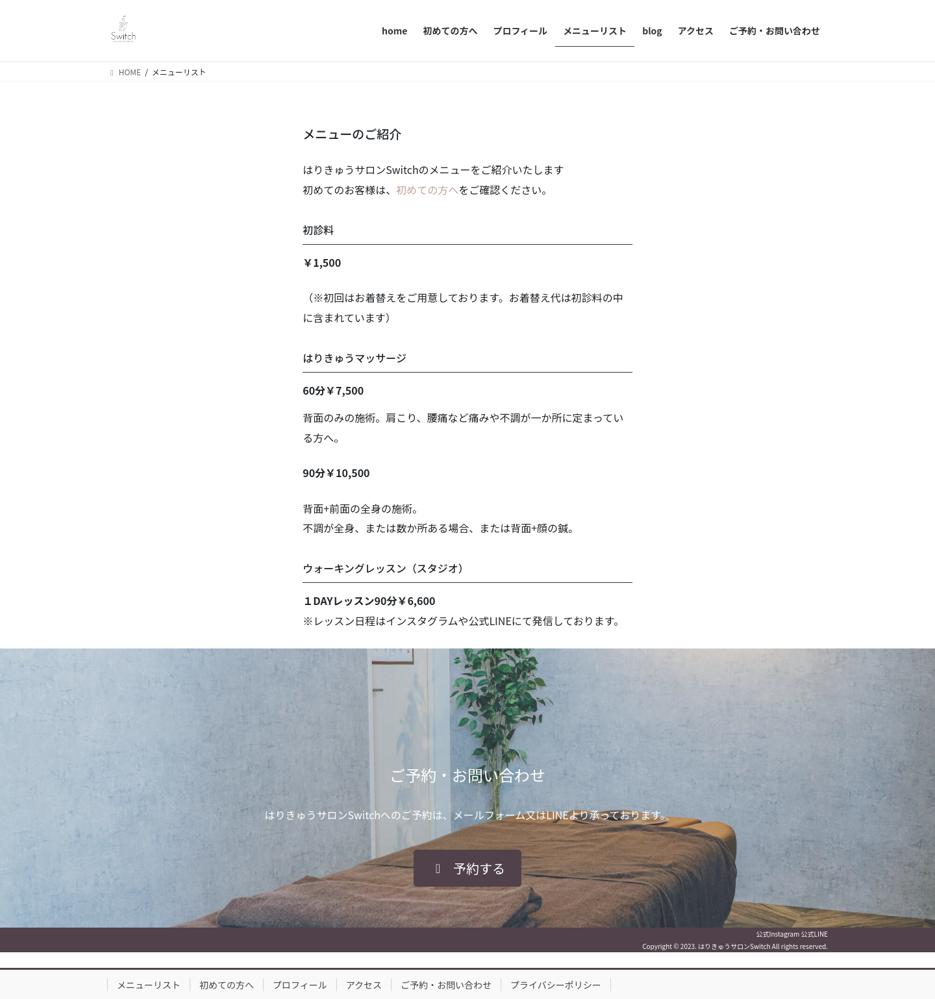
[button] (467, 868)
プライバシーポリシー (555, 984)
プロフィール (300, 984)
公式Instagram (778, 934)
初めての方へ (427, 189)
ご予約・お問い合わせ (446, 984)
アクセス (364, 984)
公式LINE (814, 934)
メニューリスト (149, 984)
